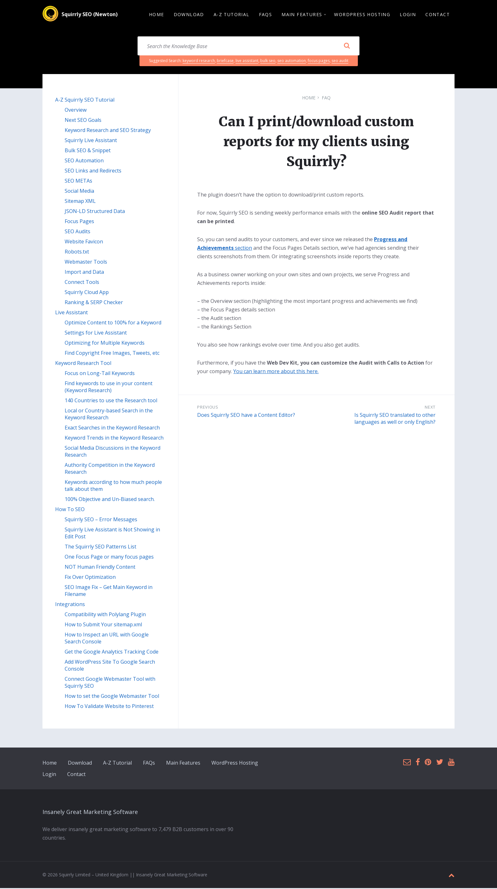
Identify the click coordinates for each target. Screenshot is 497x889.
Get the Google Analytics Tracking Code (111, 652)
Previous (207, 408)
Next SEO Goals (83, 120)
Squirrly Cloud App (87, 293)
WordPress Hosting (234, 763)
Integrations (70, 605)
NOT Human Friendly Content (100, 567)
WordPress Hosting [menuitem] (362, 15)
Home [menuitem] (156, 15)
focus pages (319, 61)
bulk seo (267, 61)
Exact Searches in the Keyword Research (112, 428)
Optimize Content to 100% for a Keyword (113, 323)
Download (80, 763)
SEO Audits (77, 232)
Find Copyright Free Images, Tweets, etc (112, 353)
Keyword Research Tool (83, 363)
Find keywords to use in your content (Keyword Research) (108, 388)
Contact (76, 775)
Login (49, 775)
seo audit (340, 61)
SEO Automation (84, 161)
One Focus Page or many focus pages (109, 557)
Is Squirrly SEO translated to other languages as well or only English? (395, 419)
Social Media (79, 191)
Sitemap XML (80, 201)
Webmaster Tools (86, 262)
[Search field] (248, 46)
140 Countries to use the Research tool (111, 401)
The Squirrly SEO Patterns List (100, 547)
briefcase (225, 61)
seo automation (291, 61)
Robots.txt (77, 252)
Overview (76, 110)
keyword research (199, 61)
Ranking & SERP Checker (94, 303)
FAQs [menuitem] (265, 15)
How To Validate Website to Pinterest (109, 707)
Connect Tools (82, 282)
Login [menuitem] (408, 15)
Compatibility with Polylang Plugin (105, 615)
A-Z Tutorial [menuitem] (231, 15)
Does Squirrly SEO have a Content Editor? (246, 415)
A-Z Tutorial (117, 763)
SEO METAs (78, 181)
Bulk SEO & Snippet (88, 151)
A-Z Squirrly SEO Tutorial (84, 100)
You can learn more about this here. (276, 372)
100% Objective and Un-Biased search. (110, 500)
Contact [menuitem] (437, 15)
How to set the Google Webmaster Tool (112, 696)
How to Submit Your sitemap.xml (103, 625)
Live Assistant (71, 313)
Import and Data (84, 272)
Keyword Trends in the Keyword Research (114, 438)
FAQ (326, 99)
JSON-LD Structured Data (95, 212)
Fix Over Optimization (90, 577)
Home (308, 99)
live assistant (247, 61)
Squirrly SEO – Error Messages (101, 520)
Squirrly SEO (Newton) (89, 14)
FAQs (149, 763)
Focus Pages (79, 222)
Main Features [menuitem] (301, 15)
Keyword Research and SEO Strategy (108, 131)
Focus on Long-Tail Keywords (100, 374)
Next (430, 408)
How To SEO (70, 510)
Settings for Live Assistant (96, 333)
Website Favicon (84, 242)
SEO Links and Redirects (93, 171)
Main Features (183, 763)
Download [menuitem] (189, 15)
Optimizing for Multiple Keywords (105, 343)
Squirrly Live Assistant (91, 141)
